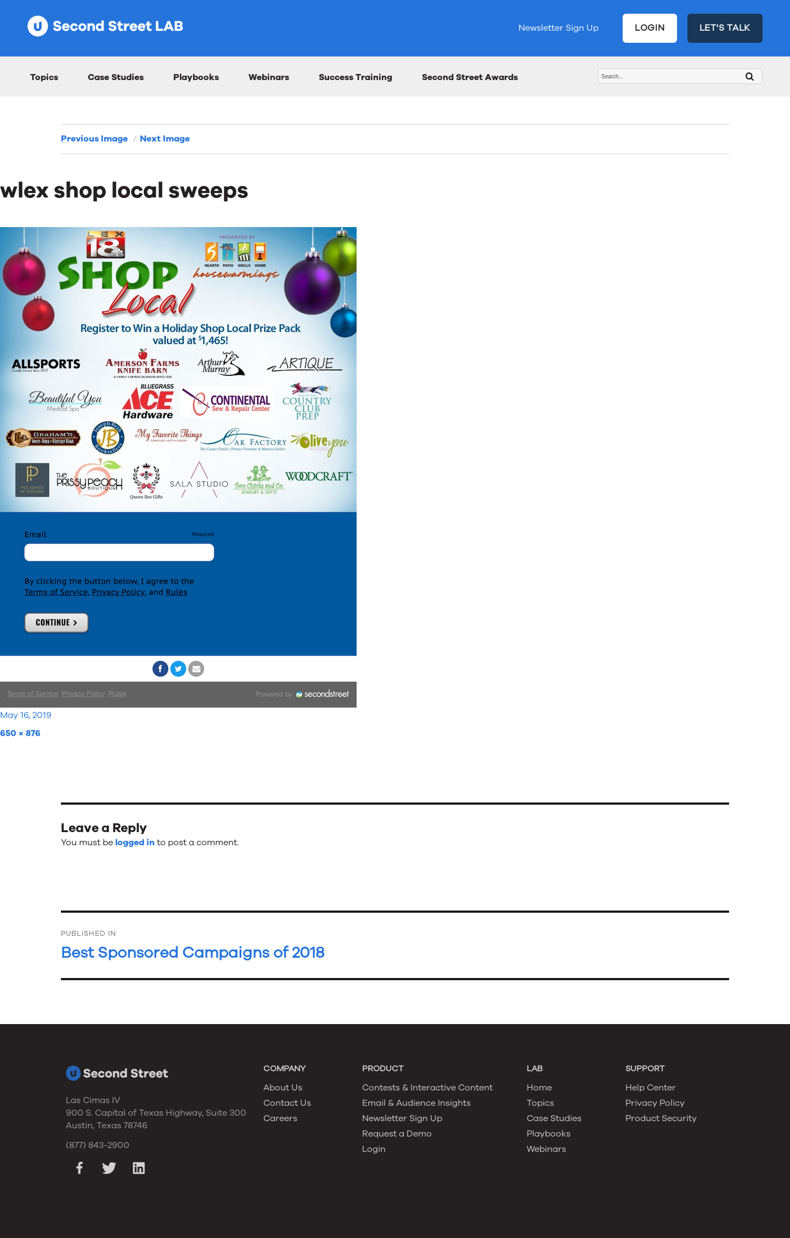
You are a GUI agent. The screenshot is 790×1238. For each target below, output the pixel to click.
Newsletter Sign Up (558, 28)
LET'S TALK (725, 28)
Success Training (355, 77)
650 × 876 (20, 733)
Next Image (165, 139)
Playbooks (196, 77)
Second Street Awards (470, 77)
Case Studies (116, 77)
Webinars (269, 77)
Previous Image (94, 139)
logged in (135, 842)
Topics (44, 77)
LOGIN (650, 28)
